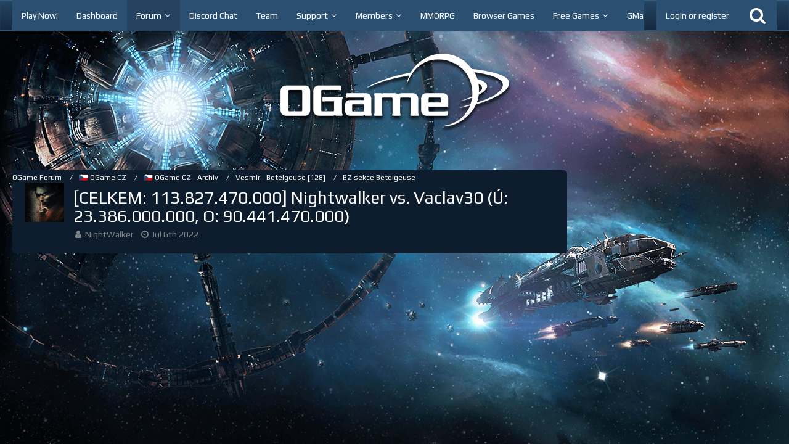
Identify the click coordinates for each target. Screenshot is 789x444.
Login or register (697, 15)
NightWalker (109, 234)
